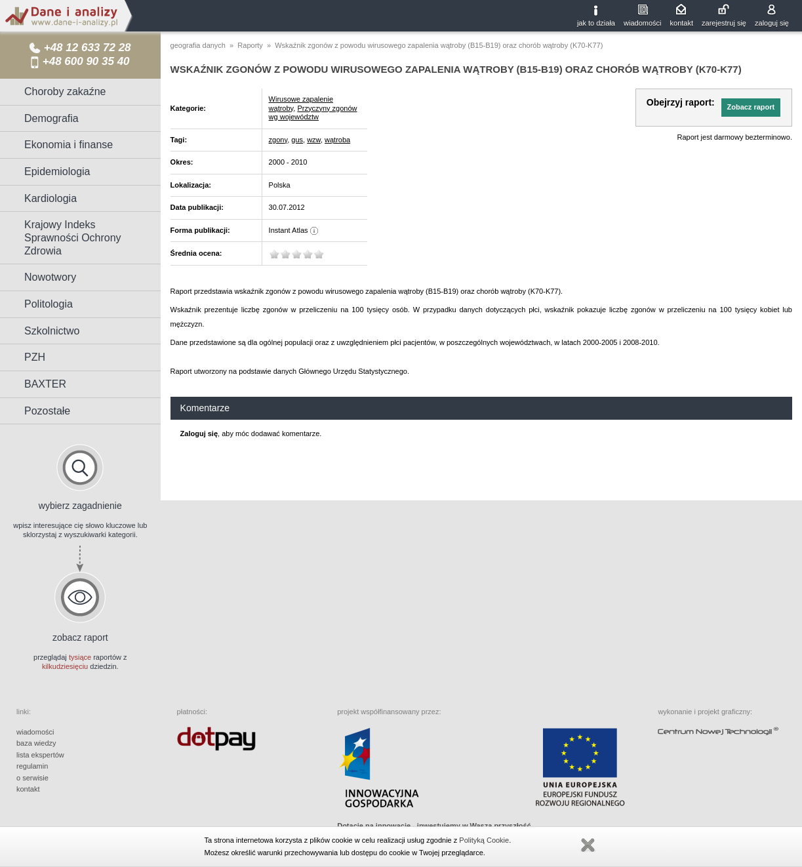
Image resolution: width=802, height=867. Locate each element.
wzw (314, 140)
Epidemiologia (57, 171)
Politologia (48, 304)
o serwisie (32, 778)
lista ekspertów (40, 755)
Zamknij (587, 845)
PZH (34, 357)
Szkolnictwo (51, 330)
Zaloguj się (199, 433)
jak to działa (596, 23)
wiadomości (642, 23)
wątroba (337, 140)
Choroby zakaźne (65, 91)
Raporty (250, 45)
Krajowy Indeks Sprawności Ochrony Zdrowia (72, 237)
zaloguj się (772, 23)
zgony (278, 140)
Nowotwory (50, 277)
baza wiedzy (36, 743)
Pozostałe (47, 410)
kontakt (681, 23)
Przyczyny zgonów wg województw (313, 112)
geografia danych (198, 45)
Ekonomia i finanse (68, 144)
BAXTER (45, 384)
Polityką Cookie (484, 840)
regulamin (32, 766)
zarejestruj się (724, 23)
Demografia (51, 118)
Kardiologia (50, 198)
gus (297, 140)
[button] (750, 107)
